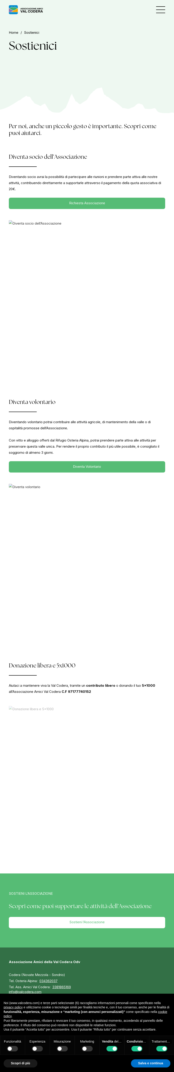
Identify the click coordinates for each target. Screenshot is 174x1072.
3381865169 (61, 987)
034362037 (48, 981)
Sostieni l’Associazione (87, 922)
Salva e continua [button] (150, 1063)
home (13, 32)
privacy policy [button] (13, 1007)
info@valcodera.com (25, 991)
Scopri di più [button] (20, 1063)
